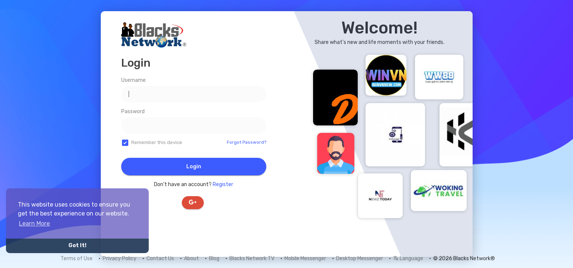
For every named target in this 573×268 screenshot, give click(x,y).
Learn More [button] (34, 223)
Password (133, 111)
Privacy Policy (119, 258)
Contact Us (160, 258)
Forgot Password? (246, 142)
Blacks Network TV (251, 258)
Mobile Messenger (305, 258)
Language (408, 258)
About (191, 258)
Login (193, 166)
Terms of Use (77, 258)
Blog (214, 258)
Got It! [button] (77, 245)
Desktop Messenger (359, 258)
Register (223, 184)
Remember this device (156, 142)
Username (133, 80)
